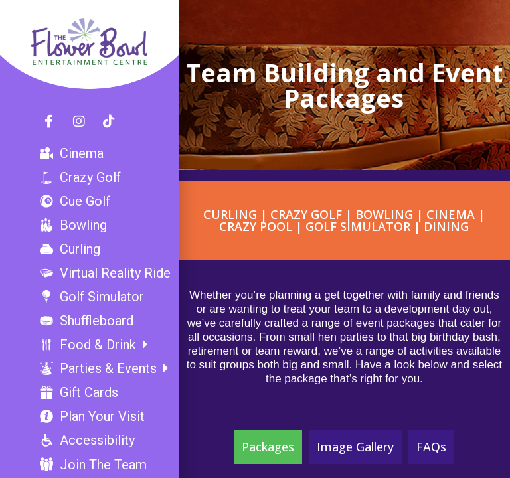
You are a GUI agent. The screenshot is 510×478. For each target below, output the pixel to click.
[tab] (268, 447)
